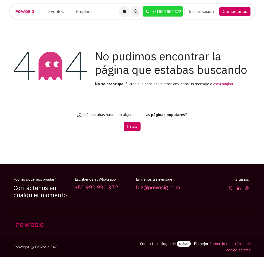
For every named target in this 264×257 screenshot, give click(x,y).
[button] (136, 11)
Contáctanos (235, 11)
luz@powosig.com (158, 187)
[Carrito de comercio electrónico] (124, 11)
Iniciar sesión (201, 11)
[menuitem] (56, 11)
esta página (223, 83)
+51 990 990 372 (96, 187)
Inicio (132, 126)
